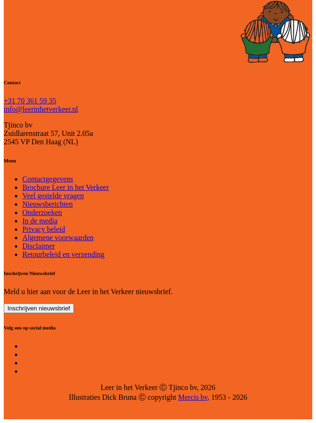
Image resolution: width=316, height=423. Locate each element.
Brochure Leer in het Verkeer (65, 187)
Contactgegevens (47, 179)
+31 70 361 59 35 (30, 101)
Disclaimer (38, 246)
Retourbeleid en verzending (63, 254)
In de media (40, 221)
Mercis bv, (193, 397)
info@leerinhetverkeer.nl (41, 109)
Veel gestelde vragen (53, 196)
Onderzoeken (42, 212)
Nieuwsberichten (47, 204)
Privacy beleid (43, 229)
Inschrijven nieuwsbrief (38, 308)
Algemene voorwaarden (57, 238)
